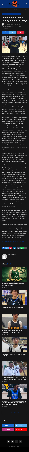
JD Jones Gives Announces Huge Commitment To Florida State (12, 331)
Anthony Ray (9, 24)
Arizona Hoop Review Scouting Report (11, 14)
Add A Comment (14, 412)
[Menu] (3, 4)
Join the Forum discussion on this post (13, 241)
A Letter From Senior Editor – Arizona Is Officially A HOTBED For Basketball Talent (14, 378)
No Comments (19, 26)
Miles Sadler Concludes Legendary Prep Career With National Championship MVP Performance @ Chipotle (14, 402)
